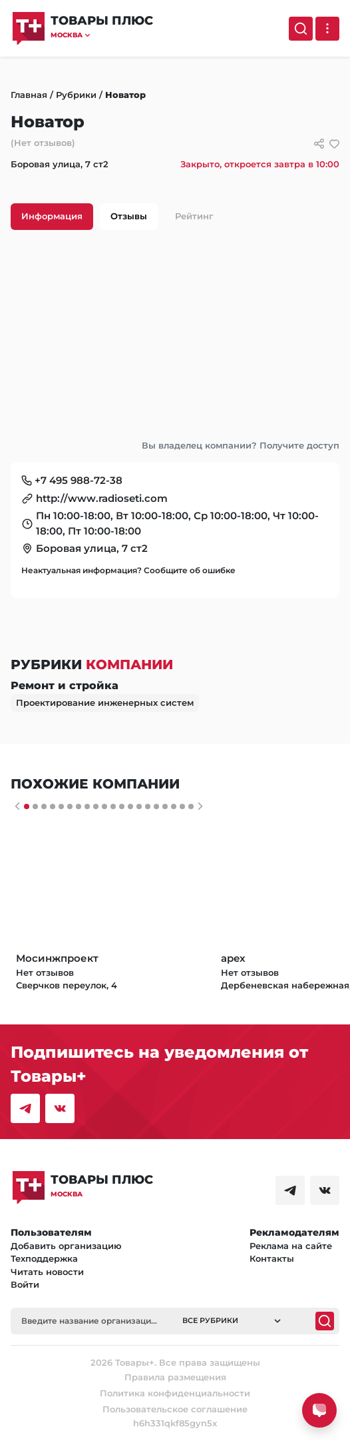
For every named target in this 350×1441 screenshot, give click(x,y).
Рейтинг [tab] (194, 216)
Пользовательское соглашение (175, 1409)
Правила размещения (175, 1377)
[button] (102, 35)
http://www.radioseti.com (102, 498)
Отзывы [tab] (128, 216)
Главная (29, 94)
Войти (25, 1284)
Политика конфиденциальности (175, 1393)
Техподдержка (44, 1258)
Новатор (125, 94)
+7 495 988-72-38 (78, 480)
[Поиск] (301, 29)
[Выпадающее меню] (327, 29)
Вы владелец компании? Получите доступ (240, 445)
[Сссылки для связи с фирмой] (319, 144)
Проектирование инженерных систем (105, 702)
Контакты (272, 1258)
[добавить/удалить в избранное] (334, 144)
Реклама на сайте (291, 1245)
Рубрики (76, 94)
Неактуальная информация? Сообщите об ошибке (128, 570)
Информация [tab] (52, 216)
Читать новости (47, 1271)
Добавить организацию (66, 1245)
